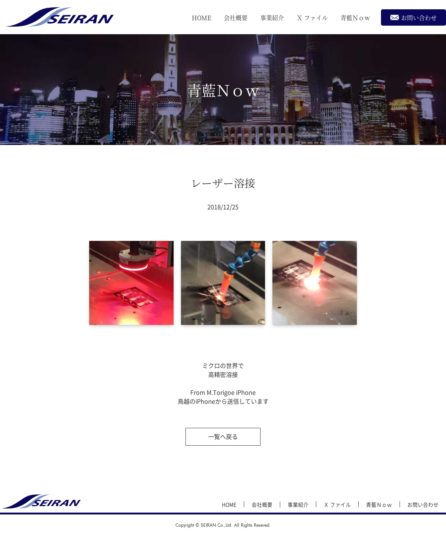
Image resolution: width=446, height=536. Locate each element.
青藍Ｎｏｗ (355, 17)
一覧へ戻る (223, 436)
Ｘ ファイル (312, 17)
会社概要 (236, 17)
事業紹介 (272, 17)
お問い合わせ (413, 17)
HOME (201, 17)
